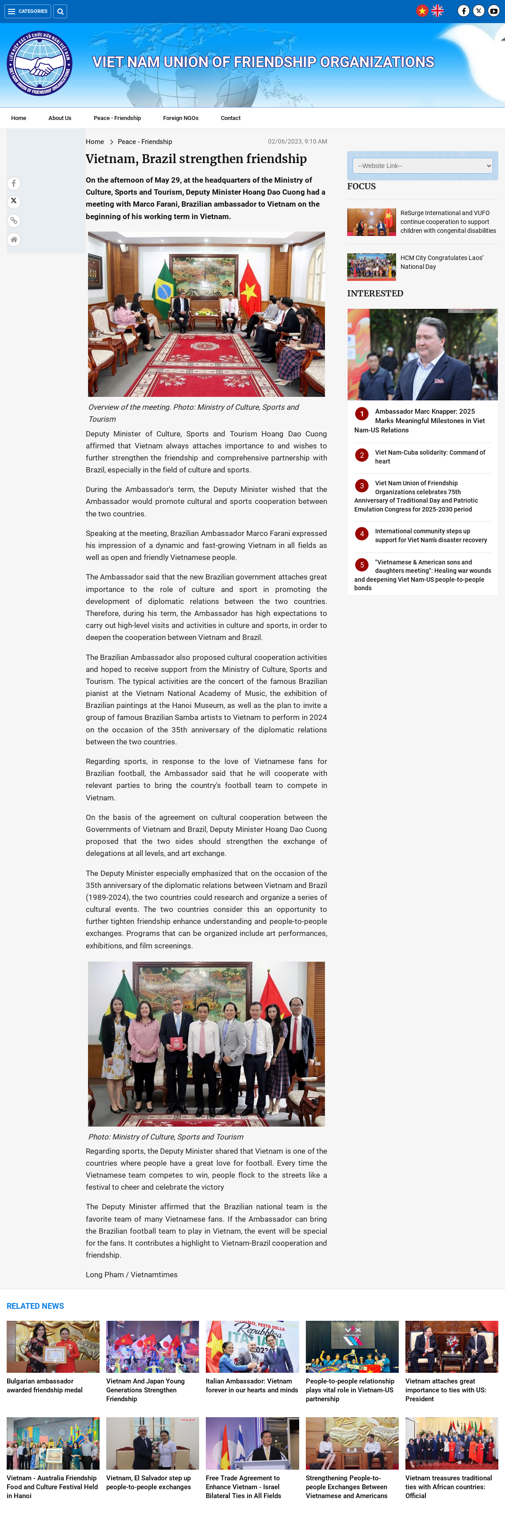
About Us (60, 118)
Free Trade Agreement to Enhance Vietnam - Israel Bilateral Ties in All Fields (243, 1395)
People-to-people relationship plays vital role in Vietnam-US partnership (350, 1299)
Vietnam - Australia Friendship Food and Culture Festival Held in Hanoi (52, 1395)
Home (18, 118)
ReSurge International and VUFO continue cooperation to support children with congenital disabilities (448, 221)
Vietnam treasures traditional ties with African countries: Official (448, 1395)
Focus (361, 186)
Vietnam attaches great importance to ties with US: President (445, 1299)
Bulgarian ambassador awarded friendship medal (45, 1294)
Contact (230, 118)
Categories (28, 11)
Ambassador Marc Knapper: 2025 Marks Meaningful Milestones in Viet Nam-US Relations (419, 421)
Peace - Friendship (117, 118)
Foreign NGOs (181, 118)
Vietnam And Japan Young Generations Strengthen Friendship (145, 1299)
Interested (375, 293)
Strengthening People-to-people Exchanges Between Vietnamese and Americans (347, 1395)
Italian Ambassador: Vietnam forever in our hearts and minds (252, 1294)
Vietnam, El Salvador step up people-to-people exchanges (148, 1391)
